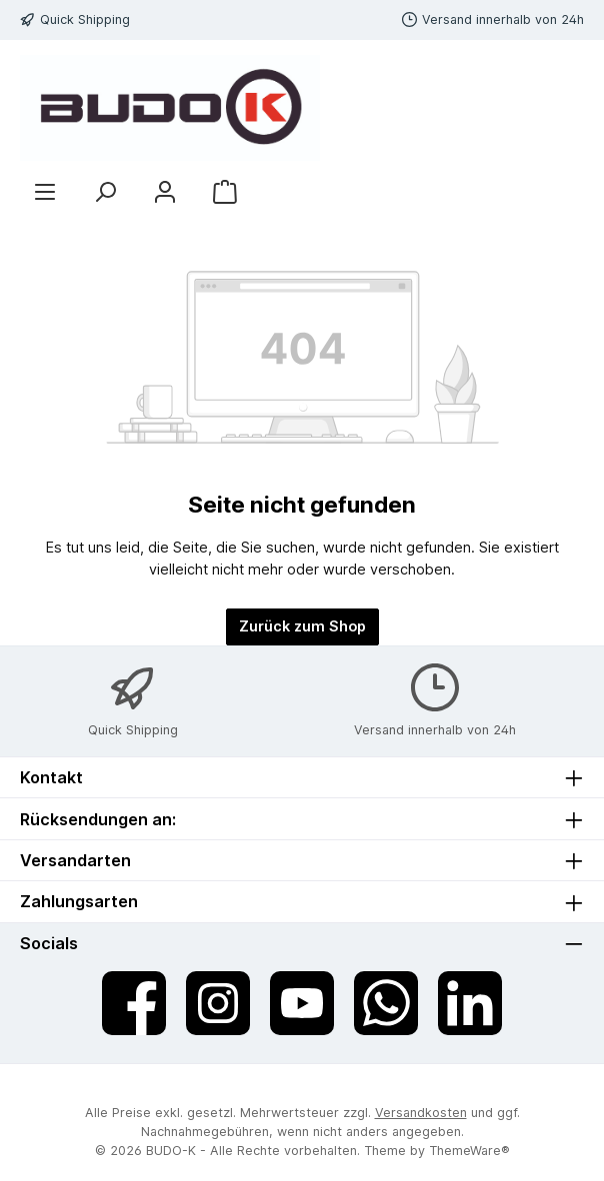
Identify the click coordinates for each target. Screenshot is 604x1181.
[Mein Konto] (165, 191)
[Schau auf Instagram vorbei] (218, 1003)
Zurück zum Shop (302, 625)
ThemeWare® (469, 1150)
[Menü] (45, 191)
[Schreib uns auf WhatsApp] (386, 1003)
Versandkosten (421, 1112)
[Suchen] (105, 191)
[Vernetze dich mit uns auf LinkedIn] (470, 1003)
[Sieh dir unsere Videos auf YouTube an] (302, 1003)
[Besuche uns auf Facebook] (134, 1003)
